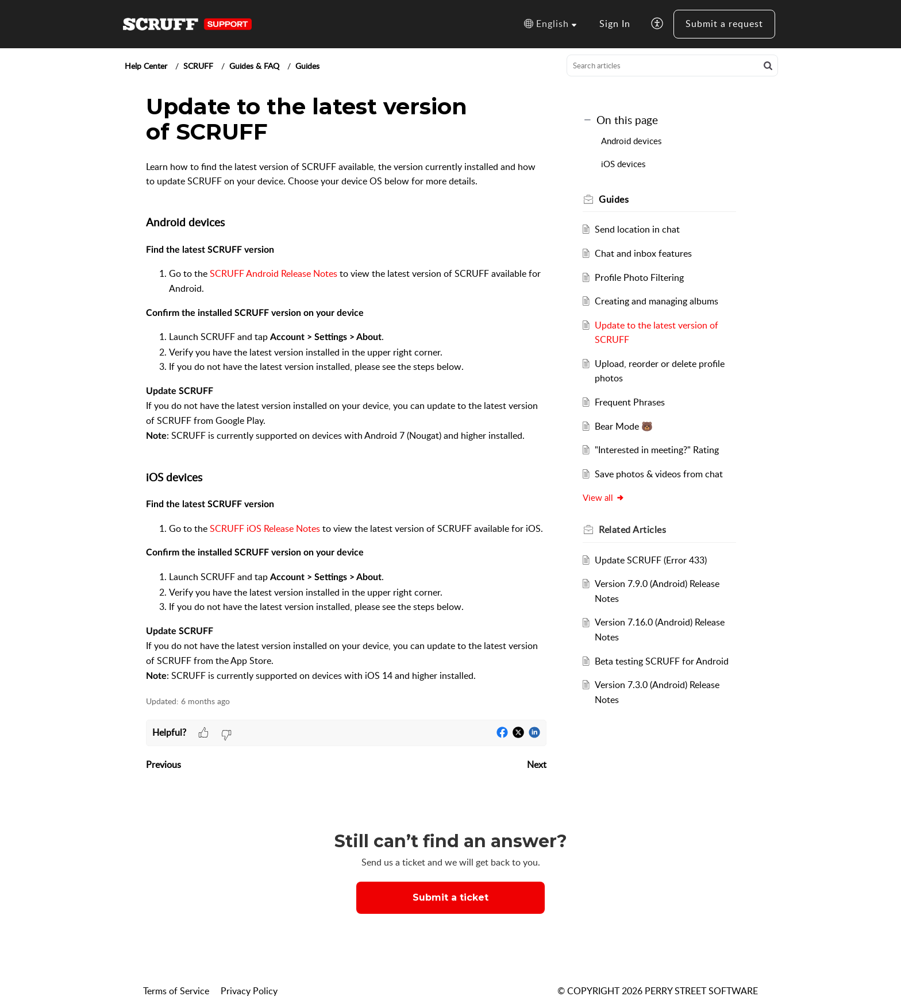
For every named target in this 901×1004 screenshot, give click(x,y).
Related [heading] (633, 529)
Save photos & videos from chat (659, 474)
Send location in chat (637, 229)
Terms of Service (176, 990)
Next (536, 764)
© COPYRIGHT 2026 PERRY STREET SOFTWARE (657, 990)
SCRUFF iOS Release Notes (265, 528)
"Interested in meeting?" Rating (657, 449)
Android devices (632, 140)
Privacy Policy (249, 990)
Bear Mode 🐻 (624, 426)
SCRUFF (198, 65)
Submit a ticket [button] (450, 897)
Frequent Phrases (630, 402)
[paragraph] (346, 422)
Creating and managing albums (656, 301)
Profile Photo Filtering (639, 277)
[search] (672, 65)
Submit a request (724, 23)
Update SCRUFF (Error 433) (651, 560)
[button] (550, 24)
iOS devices (624, 163)
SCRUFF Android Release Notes (273, 273)
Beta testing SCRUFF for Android (662, 661)
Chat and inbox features (643, 253)
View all (604, 497)
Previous (163, 764)
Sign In (614, 23)
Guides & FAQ (254, 65)
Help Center (146, 65)
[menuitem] (615, 24)
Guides (307, 65)
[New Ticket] (450, 897)
